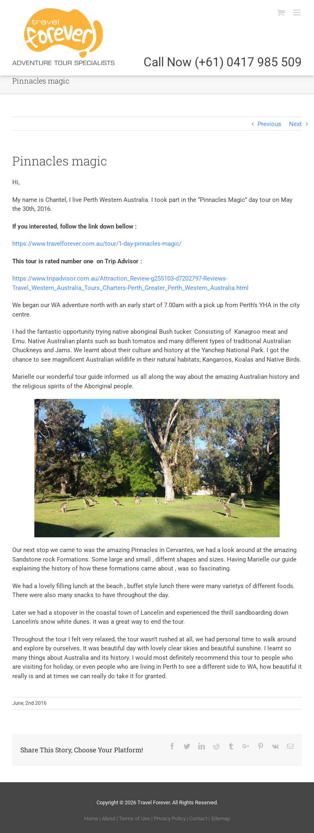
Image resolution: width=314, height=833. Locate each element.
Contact (198, 818)
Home (91, 818)
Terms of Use (134, 818)
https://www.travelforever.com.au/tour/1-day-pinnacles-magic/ (97, 243)
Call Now (223, 62)
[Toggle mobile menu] (297, 12)
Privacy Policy (170, 818)
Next (295, 124)
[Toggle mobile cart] (281, 12)
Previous (269, 124)
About (108, 818)
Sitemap (220, 818)
